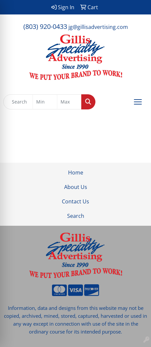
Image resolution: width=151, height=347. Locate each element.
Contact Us (75, 201)
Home (75, 172)
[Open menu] (137, 101)
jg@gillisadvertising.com (98, 27)
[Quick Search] (18, 101)
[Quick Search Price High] (69, 101)
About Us (75, 187)
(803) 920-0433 (45, 26)
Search (75, 216)
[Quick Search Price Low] (45, 101)
